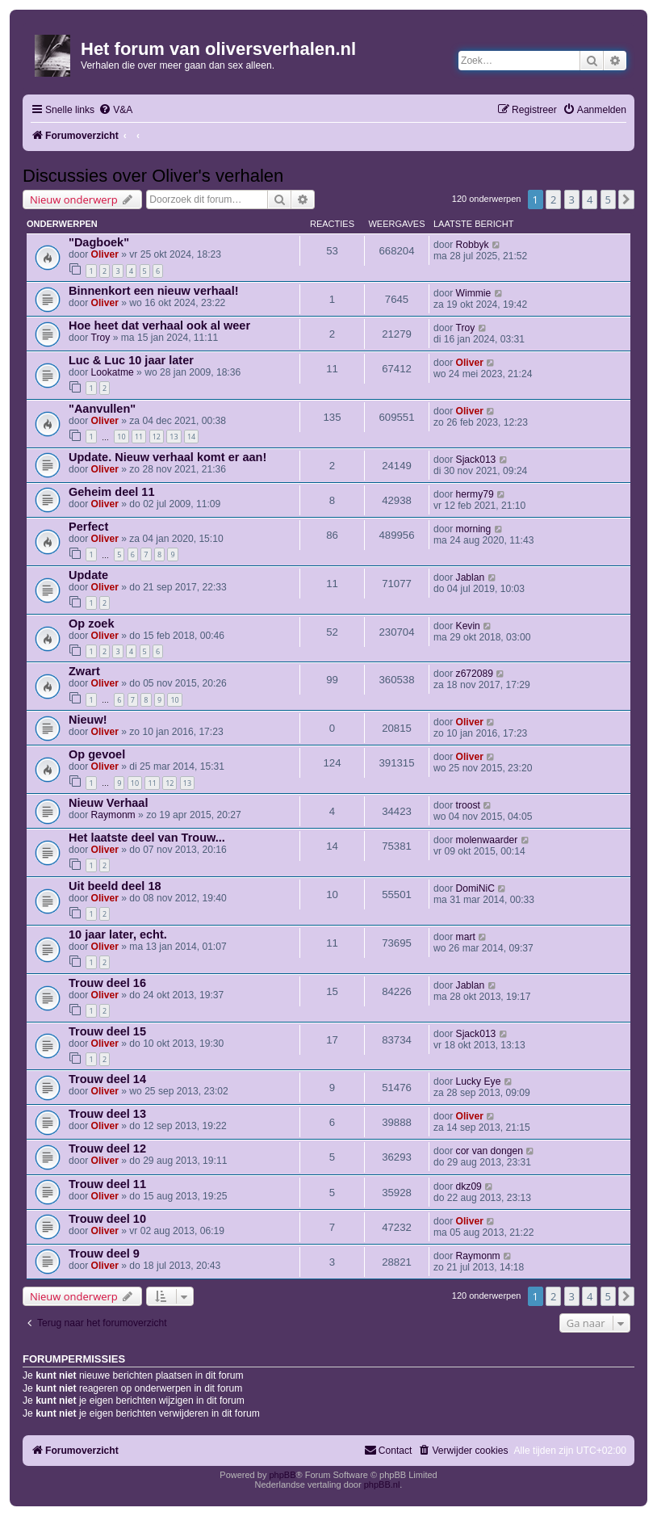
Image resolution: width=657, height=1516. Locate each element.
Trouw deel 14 (107, 1079)
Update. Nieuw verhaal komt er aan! (167, 457)
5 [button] (608, 199)
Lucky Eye (478, 1081)
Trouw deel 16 (107, 982)
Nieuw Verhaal (108, 802)
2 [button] (553, 199)
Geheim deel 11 (112, 491)
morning (474, 529)
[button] (626, 199)
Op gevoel (97, 754)
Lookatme (112, 372)
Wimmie (474, 293)
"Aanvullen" (102, 408)
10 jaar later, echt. (118, 934)
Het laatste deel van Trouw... (147, 837)
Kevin (468, 626)
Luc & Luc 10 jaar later (131, 360)
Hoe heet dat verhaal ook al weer (159, 325)
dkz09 (469, 1186)
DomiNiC (475, 888)
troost (468, 805)
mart (465, 937)
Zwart (84, 671)
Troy (101, 337)
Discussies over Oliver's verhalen (153, 176)
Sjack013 (476, 459)
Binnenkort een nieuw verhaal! (154, 290)
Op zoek (91, 623)
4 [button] (589, 199)
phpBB (282, 1475)
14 (191, 436)
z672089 (474, 673)
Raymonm (113, 815)
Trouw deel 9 (104, 1253)
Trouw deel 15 (107, 1031)
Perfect (88, 526)
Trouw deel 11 (107, 1184)
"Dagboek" (99, 242)
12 (157, 436)
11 (139, 436)
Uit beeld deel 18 (115, 886)
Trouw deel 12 (107, 1148)
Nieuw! (88, 719)
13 (173, 436)
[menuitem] (115, 110)
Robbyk (472, 244)
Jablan (470, 577)
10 (121, 436)
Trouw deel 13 (107, 1113)
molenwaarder (487, 840)
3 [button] (572, 199)
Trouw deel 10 (107, 1218)
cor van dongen (489, 1151)
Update (88, 575)
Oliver (105, 254)
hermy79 (475, 494)
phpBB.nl (382, 1484)
